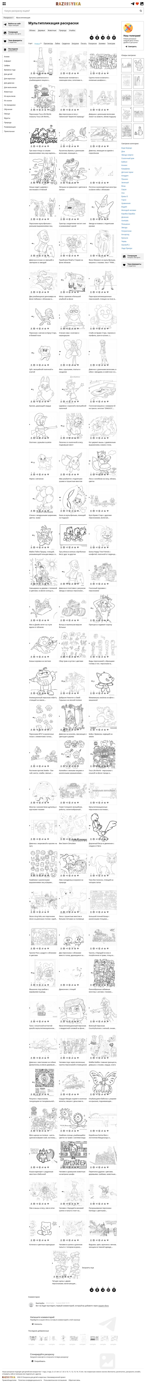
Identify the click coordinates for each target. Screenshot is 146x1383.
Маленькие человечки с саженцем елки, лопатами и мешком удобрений (70, 80)
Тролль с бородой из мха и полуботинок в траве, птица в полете (101, 955)
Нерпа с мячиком (36, 479)
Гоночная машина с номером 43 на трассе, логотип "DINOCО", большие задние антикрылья (102, 408)
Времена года (9, 70)
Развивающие (10, 127)
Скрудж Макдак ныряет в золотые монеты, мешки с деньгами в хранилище (73, 1101)
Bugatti (124, 207)
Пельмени (125, 224)
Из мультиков (9, 96)
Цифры (7, 65)
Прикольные (9, 131)
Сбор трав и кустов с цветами (71, 661)
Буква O (124, 196)
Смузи (123, 189)
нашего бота (103, 1306)
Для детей (8, 74)
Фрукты (7, 118)
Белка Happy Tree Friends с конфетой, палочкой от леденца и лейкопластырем (103, 554)
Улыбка (72, 30)
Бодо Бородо (126, 148)
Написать (37, 1324)
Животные (8, 92)
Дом (123, 151)
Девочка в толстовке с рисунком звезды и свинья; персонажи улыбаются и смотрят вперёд (72, 590)
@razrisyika (50, 1303)
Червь (124, 241)
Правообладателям (9, 1380)
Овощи (7, 114)
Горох (123, 200)
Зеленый (125, 182)
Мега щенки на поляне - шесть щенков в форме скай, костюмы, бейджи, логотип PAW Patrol (42, 1137)
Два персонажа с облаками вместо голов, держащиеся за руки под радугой (71, 955)
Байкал (124, 162)
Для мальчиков (10, 87)
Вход (123, 186)
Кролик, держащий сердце (40, 406)
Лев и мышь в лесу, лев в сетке (42, 1208)
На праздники (10, 105)
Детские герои (127, 172)
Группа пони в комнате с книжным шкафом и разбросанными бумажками (100, 80)
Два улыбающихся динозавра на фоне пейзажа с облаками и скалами (42, 299)
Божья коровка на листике (40, 661)
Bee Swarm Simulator (67, 843)
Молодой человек (128, 210)
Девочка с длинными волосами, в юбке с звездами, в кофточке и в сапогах (102, 372)
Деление (124, 217)
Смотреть (131, 46)
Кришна (124, 238)
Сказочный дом (127, 158)
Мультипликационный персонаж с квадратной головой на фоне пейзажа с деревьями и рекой (72, 1028)
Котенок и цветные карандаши (42, 1244)
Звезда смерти (127, 155)
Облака (32, 30)
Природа (7, 122)
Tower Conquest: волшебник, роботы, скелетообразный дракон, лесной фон (70, 809)
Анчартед (125, 234)
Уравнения (125, 203)
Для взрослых (9, 78)
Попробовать (38, 1361)
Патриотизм (126, 231)
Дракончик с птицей (67, 989)
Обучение (8, 109)
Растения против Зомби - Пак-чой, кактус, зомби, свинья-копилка (41, 773)
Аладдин (124, 175)
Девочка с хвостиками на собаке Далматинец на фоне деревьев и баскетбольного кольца (42, 1064)
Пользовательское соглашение (55, 1380)
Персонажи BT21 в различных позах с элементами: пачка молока (41, 736)
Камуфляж (125, 169)
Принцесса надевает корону (100, 624)
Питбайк (124, 220)
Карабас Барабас (128, 214)
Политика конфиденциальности (30, 1380)
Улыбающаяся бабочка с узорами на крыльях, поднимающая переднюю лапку (102, 1101)
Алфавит (7, 61)
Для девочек (9, 83)
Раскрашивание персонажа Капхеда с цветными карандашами (100, 1210)
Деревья (41, 30)
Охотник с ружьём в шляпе (40, 442)
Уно (122, 193)
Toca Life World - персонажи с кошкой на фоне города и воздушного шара (101, 773)
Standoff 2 (125, 245)
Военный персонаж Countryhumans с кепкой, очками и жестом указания (102, 1028)
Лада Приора (126, 248)
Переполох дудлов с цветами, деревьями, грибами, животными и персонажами (102, 1174)
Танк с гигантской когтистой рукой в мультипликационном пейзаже (41, 1028)
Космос (124, 165)
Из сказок (8, 100)
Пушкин (124, 179)
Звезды (124, 227)
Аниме (6, 56)
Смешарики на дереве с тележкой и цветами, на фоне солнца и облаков (43, 590)
